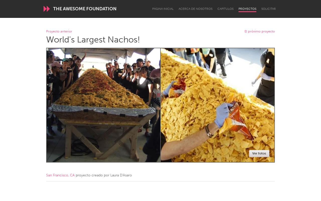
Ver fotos (259, 153)
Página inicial (163, 9)
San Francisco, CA (60, 175)
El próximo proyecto (260, 31)
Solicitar (268, 9)
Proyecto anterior (59, 31)
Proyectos (247, 9)
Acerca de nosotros (195, 9)
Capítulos (225, 9)
